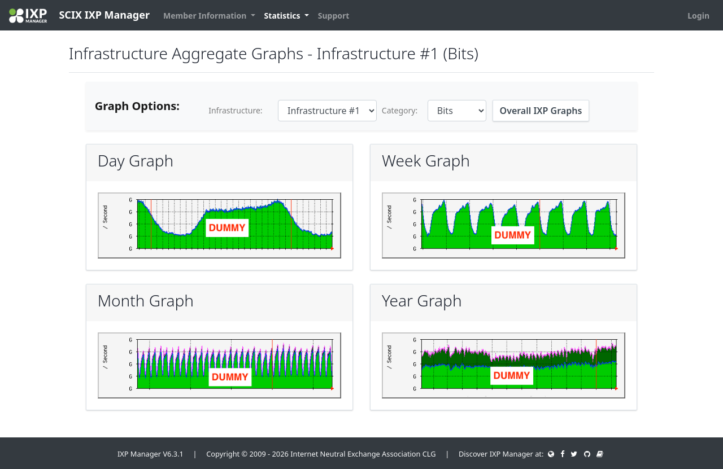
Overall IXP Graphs (541, 110)
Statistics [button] (283, 15)
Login (698, 15)
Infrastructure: (235, 110)
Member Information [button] (206, 15)
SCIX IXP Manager (79, 15)
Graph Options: (137, 105)
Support (334, 15)
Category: (399, 110)
